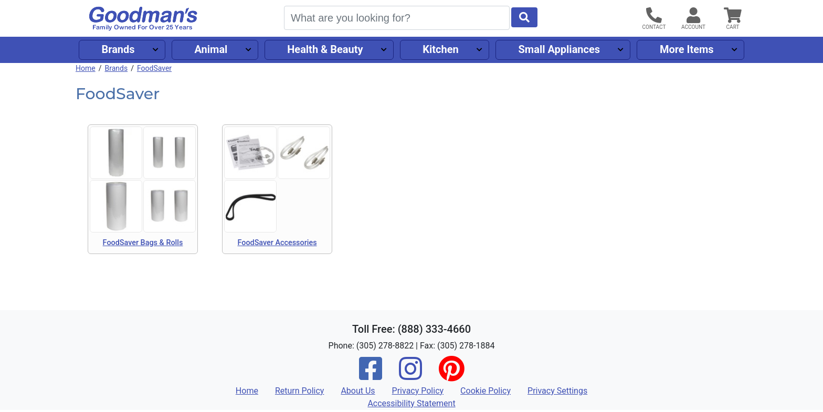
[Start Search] (524, 17)
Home (86, 68)
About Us (358, 391)
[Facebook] (370, 376)
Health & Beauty (325, 49)
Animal (210, 49)
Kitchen (440, 49)
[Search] (397, 18)
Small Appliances (559, 49)
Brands (117, 49)
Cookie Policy (485, 391)
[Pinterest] (451, 376)
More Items (687, 49)
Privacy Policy (418, 391)
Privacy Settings (557, 391)
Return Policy (299, 391)
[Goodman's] (143, 18)
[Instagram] (410, 376)
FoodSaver (154, 68)
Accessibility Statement (411, 403)
